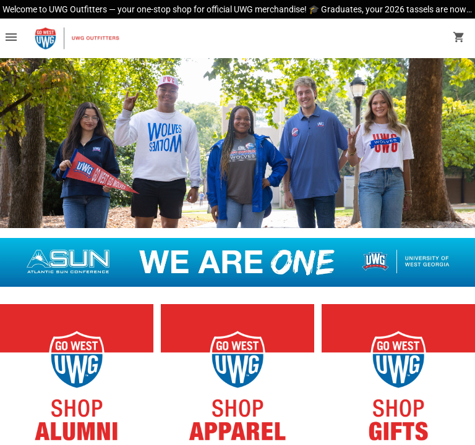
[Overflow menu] (11, 38)
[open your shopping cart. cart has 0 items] (459, 38)
